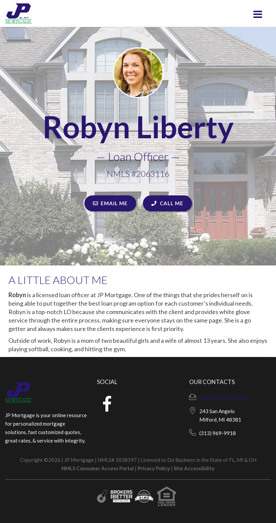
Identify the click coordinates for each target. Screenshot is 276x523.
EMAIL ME (110, 203)
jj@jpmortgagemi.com (223, 398)
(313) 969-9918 (217, 433)
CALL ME (167, 203)
